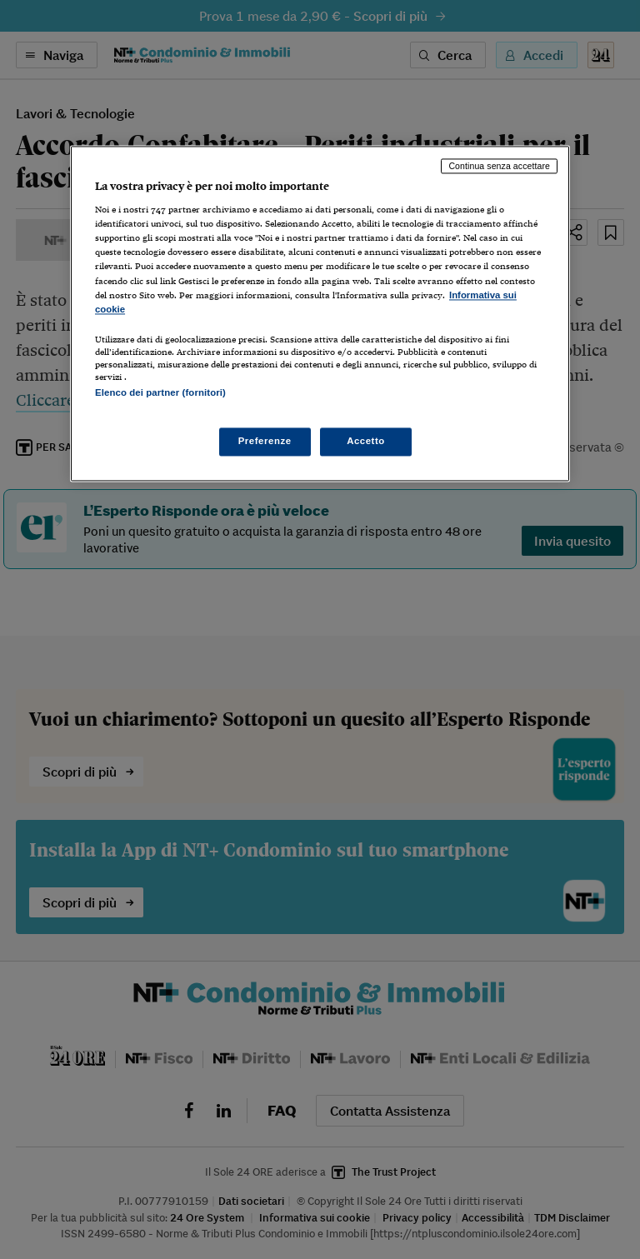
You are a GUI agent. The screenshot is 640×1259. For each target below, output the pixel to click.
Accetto (366, 442)
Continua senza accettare (499, 166)
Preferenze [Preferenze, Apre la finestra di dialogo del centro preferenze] (265, 442)
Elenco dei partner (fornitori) (160, 392)
